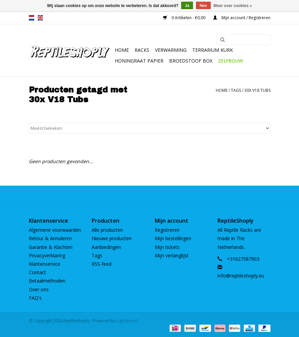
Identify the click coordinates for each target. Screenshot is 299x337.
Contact (37, 272)
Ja (187, 5)
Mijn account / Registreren (241, 18)
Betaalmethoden (47, 280)
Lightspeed (127, 321)
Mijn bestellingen (173, 238)
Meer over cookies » (232, 5)
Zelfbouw (230, 61)
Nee (203, 5)
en (40, 18)
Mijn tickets (167, 247)
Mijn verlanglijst (172, 255)
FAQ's (35, 298)
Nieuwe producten (112, 238)
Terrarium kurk (212, 50)
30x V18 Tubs (257, 90)
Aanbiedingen (106, 247)
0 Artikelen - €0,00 (184, 18)
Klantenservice (44, 264)
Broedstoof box (190, 61)
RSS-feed (101, 264)
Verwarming (171, 50)
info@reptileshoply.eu (240, 275)
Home (122, 50)
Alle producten (107, 230)
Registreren (167, 230)
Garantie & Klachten (50, 247)
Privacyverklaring (47, 255)
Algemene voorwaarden (55, 230)
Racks (142, 50)
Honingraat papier (139, 61)
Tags (236, 90)
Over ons (39, 289)
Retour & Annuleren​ (50, 238)
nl (31, 18)
